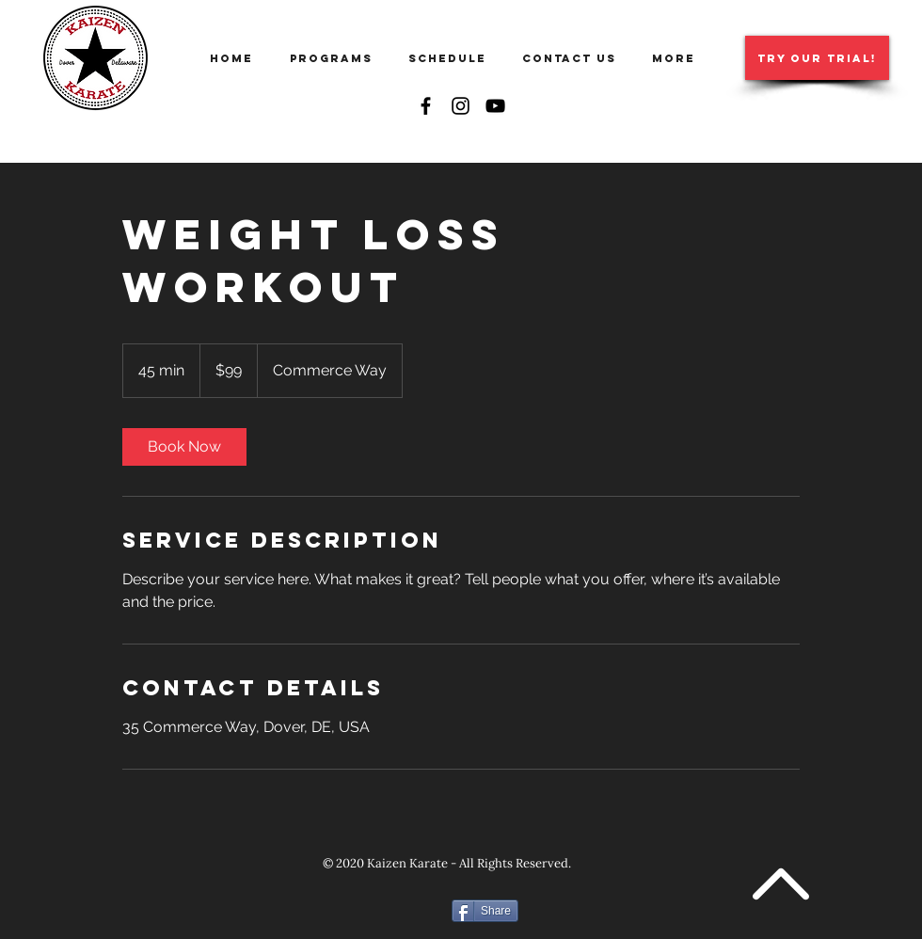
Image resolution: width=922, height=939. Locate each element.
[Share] (485, 910)
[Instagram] (460, 106)
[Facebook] (425, 106)
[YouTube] (495, 106)
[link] (184, 447)
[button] (335, 58)
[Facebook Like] (386, 910)
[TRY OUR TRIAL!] (817, 58)
